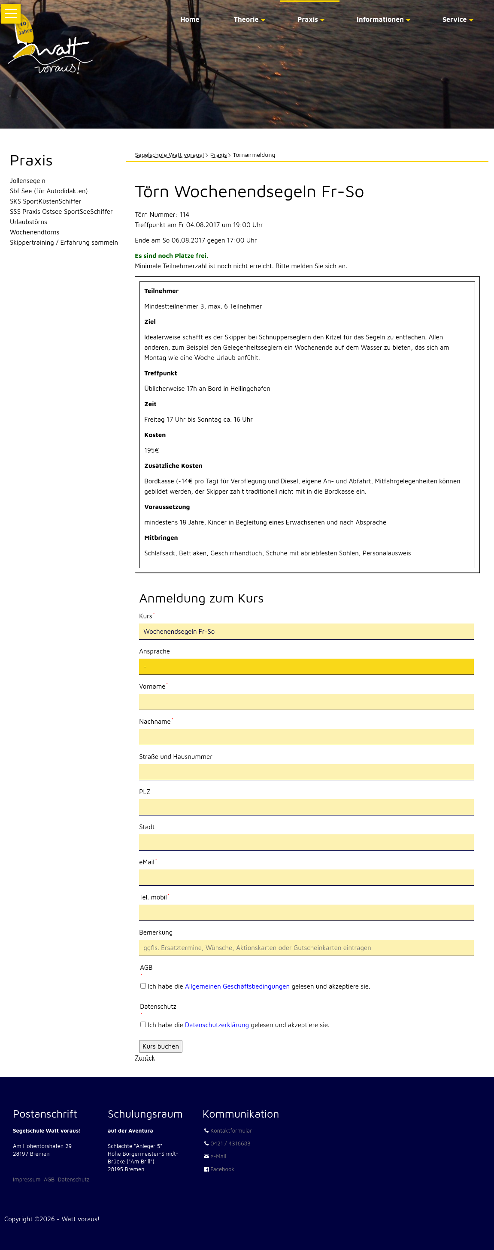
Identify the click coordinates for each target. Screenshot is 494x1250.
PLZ (144, 791)
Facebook (222, 1169)
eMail (153, 861)
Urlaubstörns (28, 221)
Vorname (153, 685)
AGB (49, 1179)
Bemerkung (156, 932)
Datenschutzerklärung (217, 1024)
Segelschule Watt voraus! (169, 154)
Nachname (156, 720)
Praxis (307, 19)
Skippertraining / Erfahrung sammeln (64, 242)
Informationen (380, 19)
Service (454, 19)
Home (189, 19)
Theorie (246, 19)
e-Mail (218, 1156)
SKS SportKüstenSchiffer (45, 201)
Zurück (145, 1057)
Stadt (147, 826)
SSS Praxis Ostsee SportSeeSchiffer (61, 211)
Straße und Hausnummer (175, 756)
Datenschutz (73, 1179)
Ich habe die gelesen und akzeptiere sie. (259, 986)
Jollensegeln (27, 180)
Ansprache (154, 651)
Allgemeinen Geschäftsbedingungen (237, 986)
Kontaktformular (231, 1130)
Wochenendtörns (34, 232)
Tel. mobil (154, 896)
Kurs (153, 615)
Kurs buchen (160, 1046)
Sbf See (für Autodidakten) (49, 191)
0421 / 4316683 (230, 1143)
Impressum (26, 1179)
